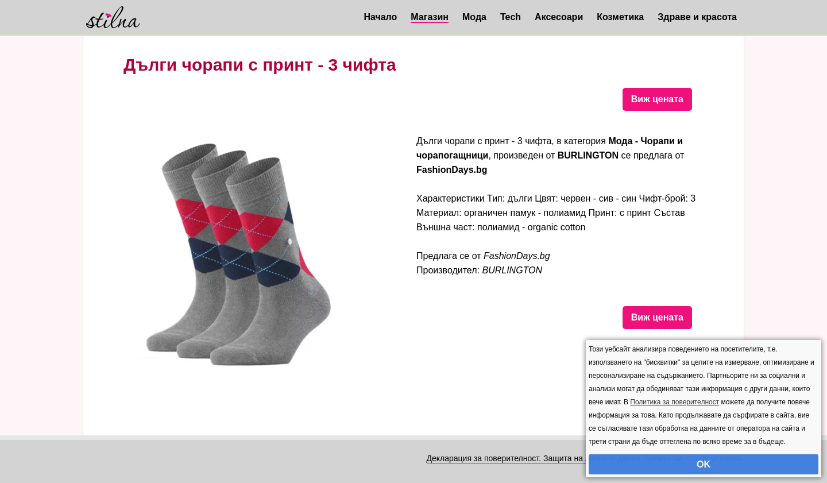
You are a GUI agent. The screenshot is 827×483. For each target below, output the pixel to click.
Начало (380, 17)
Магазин (430, 17)
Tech (510, 17)
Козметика (620, 17)
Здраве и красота (697, 17)
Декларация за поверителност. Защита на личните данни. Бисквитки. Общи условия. (585, 458)
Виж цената (657, 99)
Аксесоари (559, 17)
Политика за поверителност (674, 402)
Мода (474, 17)
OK (703, 464)
